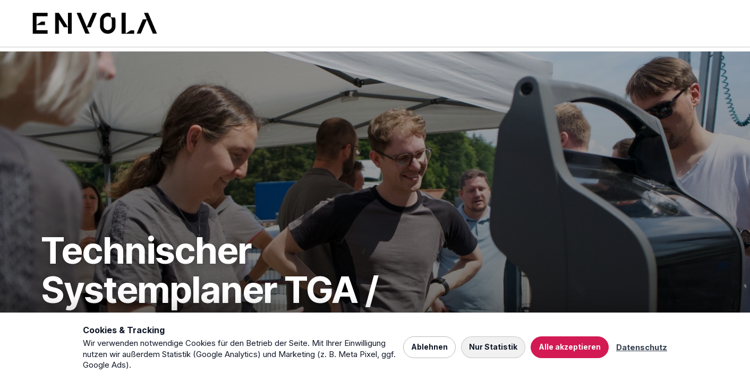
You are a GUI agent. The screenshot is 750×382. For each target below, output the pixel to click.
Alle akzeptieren (570, 346)
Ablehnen (429, 346)
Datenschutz (641, 347)
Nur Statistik (493, 346)
